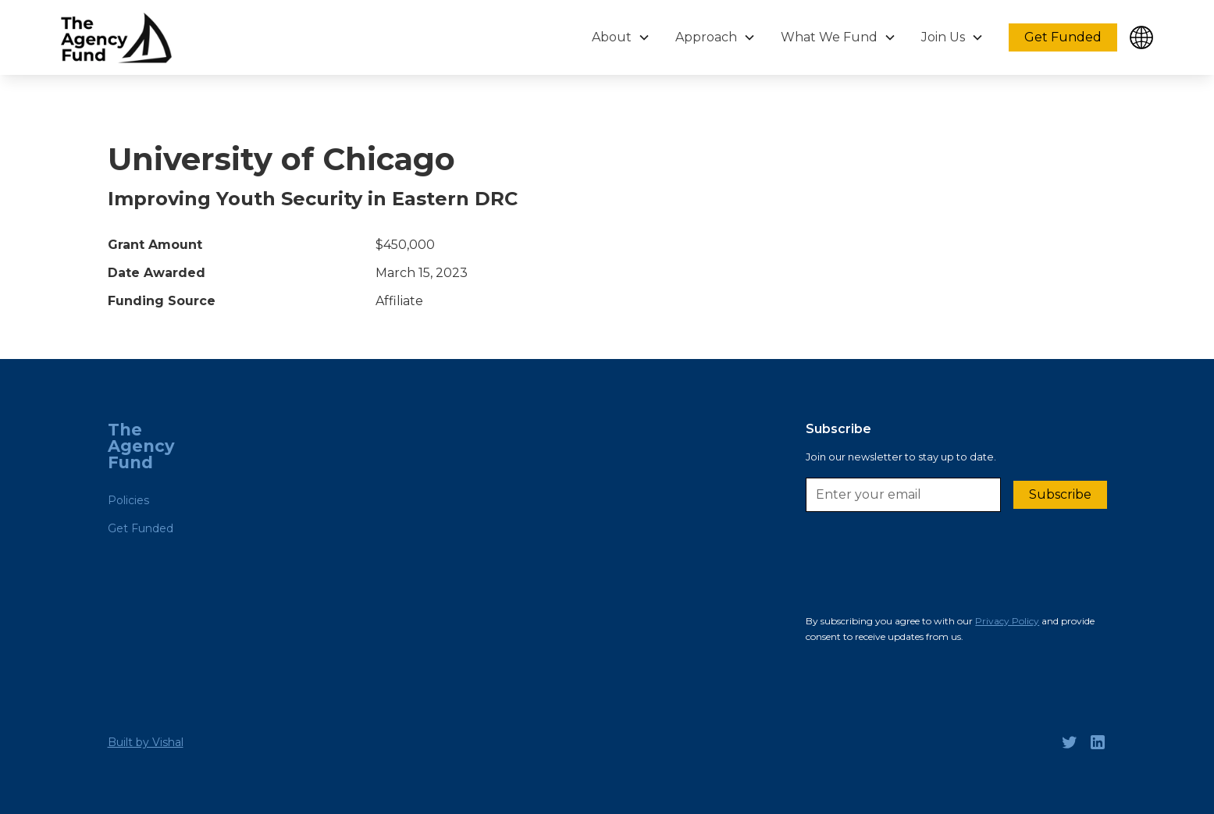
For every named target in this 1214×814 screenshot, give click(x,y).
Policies (128, 500)
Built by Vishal (145, 742)
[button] (621, 37)
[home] (116, 37)
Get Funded (1063, 37)
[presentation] (924, 567)
